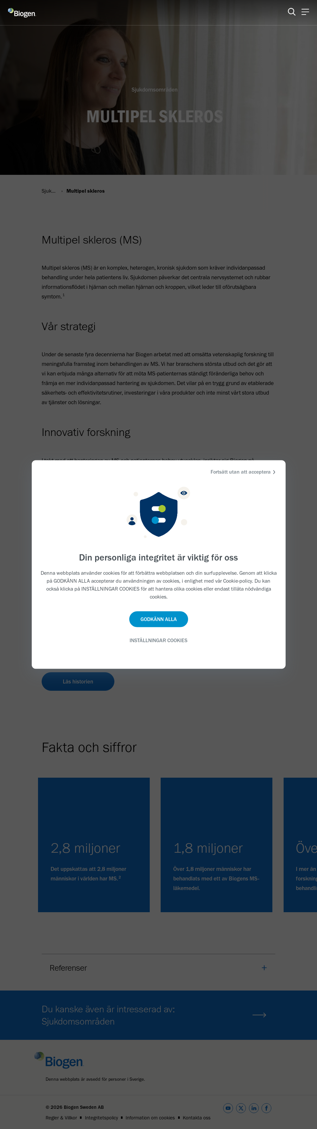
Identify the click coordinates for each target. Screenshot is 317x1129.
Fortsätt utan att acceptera (244, 472)
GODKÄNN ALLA (158, 619)
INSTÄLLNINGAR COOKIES (158, 640)
